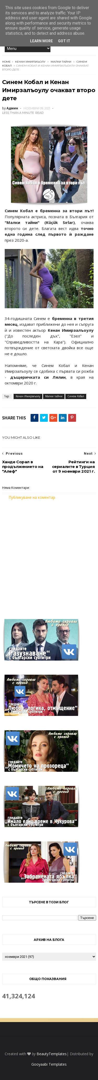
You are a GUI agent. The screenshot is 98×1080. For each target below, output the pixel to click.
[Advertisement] (49, 556)
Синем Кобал (75, 396)
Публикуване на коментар (32, 497)
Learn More (41, 41)
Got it (64, 41)
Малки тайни (61, 61)
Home (6, 61)
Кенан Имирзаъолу (30, 61)
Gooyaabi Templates (49, 1064)
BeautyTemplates (52, 1053)
